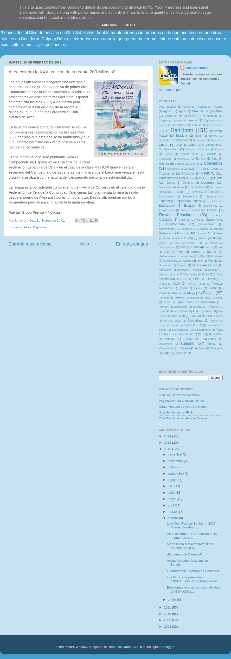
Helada (167, 233)
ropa (162, 311)
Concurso (172, 168)
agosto (173, 480)
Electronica (190, 196)
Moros (187, 260)
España (197, 201)
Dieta (202, 187)
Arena (193, 120)
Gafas (182, 219)
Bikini (198, 135)
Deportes (39, 227)
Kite (176, 242)
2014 (173, 106)
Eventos (189, 205)
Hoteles (218, 233)
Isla (190, 238)
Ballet (195, 125)
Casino (168, 154)
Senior (214, 320)
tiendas (169, 339)
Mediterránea (166, 256)
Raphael (163, 306)
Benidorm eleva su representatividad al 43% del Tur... (193, 589)
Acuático (218, 106)
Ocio (205, 274)
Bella (162, 131)
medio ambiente (203, 251)
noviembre (176, 461)
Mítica (202, 256)
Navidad (197, 269)
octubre (174, 467)
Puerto (168, 302)
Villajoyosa (216, 348)
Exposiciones (166, 210)
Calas (163, 145)
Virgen (167, 353)
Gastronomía (175, 224)
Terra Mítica (216, 334)
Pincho (213, 288)
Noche (174, 274)
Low (220, 247)
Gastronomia (214, 219)
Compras (194, 163)
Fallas (184, 210)
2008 (168, 626)
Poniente (164, 297)
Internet (179, 238)
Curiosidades (168, 178)
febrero (173, 518)
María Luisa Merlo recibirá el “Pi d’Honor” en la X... (190, 546)
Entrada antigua (132, 243)
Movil (200, 260)
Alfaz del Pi (199, 111)
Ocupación (182, 279)
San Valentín (198, 316)
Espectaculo (167, 205)
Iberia (166, 238)
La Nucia (211, 242)
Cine (215, 158)
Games (196, 219)
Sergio (162, 325)
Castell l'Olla (189, 154)
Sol (200, 325)
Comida (179, 163)
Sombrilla (212, 325)
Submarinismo (202, 329)
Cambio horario (169, 149)
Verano (185, 348)
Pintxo (163, 293)
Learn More (108, 25)
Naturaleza (165, 269)
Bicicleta (181, 135)
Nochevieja (190, 274)
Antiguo (163, 120)
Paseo (183, 288)
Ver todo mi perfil (171, 89)
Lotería (209, 247)
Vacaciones (166, 348)
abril (171, 505)
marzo (173, 511)
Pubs (207, 297)
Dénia (171, 182)
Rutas (196, 311)
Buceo (214, 140)
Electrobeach (166, 196)
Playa (191, 293)
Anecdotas (210, 116)
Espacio (181, 201)
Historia (182, 233)
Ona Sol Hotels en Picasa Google (183, 418)
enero (172, 599)
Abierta (187, 106)
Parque (202, 283)
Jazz (201, 238)
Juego (162, 242)
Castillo (212, 154)
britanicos (181, 140)
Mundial (213, 260)
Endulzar (211, 196)
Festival (212, 210)
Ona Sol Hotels (196, 68)
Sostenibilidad (180, 329)
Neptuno (213, 269)
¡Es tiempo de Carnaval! (184, 554)
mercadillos (186, 256)
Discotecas (216, 187)
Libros (195, 247)
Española (213, 201)
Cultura (207, 173)
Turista (211, 343)
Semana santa (172, 320)
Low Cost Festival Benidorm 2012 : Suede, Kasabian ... (192, 525)
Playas (209, 293)
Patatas (198, 288)
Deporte (188, 182)
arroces (163, 125)
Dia (191, 187)
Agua (181, 111)
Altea (27, 227)
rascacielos (180, 306)
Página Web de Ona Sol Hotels (181, 401)
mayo (172, 499)
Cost (203, 168)
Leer (183, 247)
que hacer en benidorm (196, 302)
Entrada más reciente (30, 243)
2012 (168, 449)
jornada (213, 238)
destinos (178, 187)
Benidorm (182, 130)
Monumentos (170, 260)
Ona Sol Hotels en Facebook (179, 395)
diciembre (175, 454)
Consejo (189, 168)
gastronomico (206, 224)
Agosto (167, 111)
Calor (179, 145)
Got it (129, 25)
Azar (184, 125)
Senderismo (195, 320)
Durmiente (197, 191)
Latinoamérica (167, 247)
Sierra (175, 325)
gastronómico (166, 228)
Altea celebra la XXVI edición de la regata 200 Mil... (192, 536)
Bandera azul (211, 125)
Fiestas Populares (177, 215)
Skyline (188, 325)
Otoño (176, 283)
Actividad (202, 106)
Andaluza (189, 115)
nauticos (182, 269)
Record (197, 306)
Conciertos (213, 163)
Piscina (177, 293)
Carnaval (205, 149)
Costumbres (166, 173)
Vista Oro (181, 352)
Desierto (163, 187)
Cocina (164, 163)
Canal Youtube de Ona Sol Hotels (183, 406)
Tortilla (188, 338)
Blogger (168, 647)
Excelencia (210, 205)
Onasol (163, 283)
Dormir (167, 191)
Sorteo (163, 329)
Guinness (202, 228)
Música (212, 265)
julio (171, 486)
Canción (189, 149)
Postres (178, 297)
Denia (218, 178)
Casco (219, 149)
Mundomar (165, 265)
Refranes (212, 306)
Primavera (193, 297)
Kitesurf (191, 242)
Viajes (201, 348)
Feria (197, 210)
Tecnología (186, 334)
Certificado (165, 158)
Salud (208, 311)
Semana (218, 316)
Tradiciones (208, 339)
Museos (181, 265)
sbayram (124, 647)
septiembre (176, 473)
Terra (201, 334)
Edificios (213, 191)
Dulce (180, 192)
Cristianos (187, 173)
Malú (167, 251)
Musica (197, 265)
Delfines (204, 178)
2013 (162, 106)
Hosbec (201, 233)
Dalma (190, 178)
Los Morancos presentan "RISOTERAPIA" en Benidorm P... (193, 579)
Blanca (213, 135)
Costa (215, 168)
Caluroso (212, 145)
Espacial (164, 201)
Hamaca (218, 228)
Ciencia (200, 158)
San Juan (178, 316)
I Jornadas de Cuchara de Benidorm (193, 571)
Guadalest (186, 228)
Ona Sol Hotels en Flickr (176, 412)
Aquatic (178, 120)
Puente (218, 297)
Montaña (217, 256)
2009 (168, 620)
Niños (162, 274)
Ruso (185, 311)
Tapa (219, 329)
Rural (173, 311)
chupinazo (183, 158)
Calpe (193, 145)
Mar (180, 251)
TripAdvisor (165, 343)
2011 (168, 607)
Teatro (168, 334)
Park (189, 283)
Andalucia (171, 115)
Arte (174, 125)
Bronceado (199, 140)
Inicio (83, 243)
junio (171, 492)
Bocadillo (164, 140)
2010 (168, 614)
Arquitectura (211, 120)
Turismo (187, 343)
